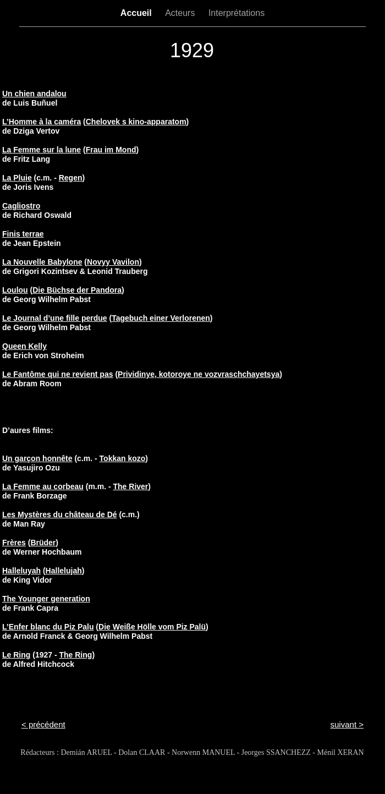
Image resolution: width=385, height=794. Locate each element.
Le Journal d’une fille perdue (54, 318)
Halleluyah (21, 570)
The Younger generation (46, 598)
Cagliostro (21, 205)
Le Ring (16, 654)
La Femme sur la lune (41, 149)
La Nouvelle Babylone (42, 262)
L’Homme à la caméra (41, 121)
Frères (14, 542)
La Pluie (17, 177)
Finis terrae (22, 233)
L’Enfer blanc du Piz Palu (48, 626)
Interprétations (236, 13)
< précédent (43, 724)
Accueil (137, 13)
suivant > (347, 724)
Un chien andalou (34, 93)
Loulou (15, 290)
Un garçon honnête (37, 458)
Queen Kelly (24, 346)
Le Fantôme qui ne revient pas (57, 374)
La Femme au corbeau (43, 486)
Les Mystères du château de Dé (59, 514)
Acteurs (181, 13)
